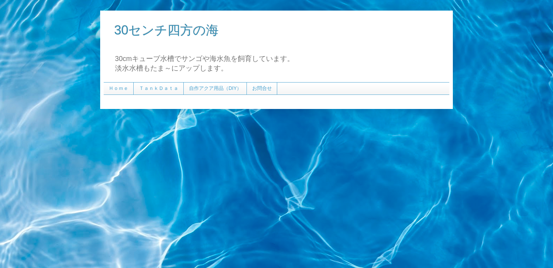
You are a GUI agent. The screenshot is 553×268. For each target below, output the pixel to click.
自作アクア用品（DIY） (215, 88)
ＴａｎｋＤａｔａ (158, 88)
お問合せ (262, 88)
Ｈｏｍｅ (118, 88)
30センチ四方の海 (166, 30)
